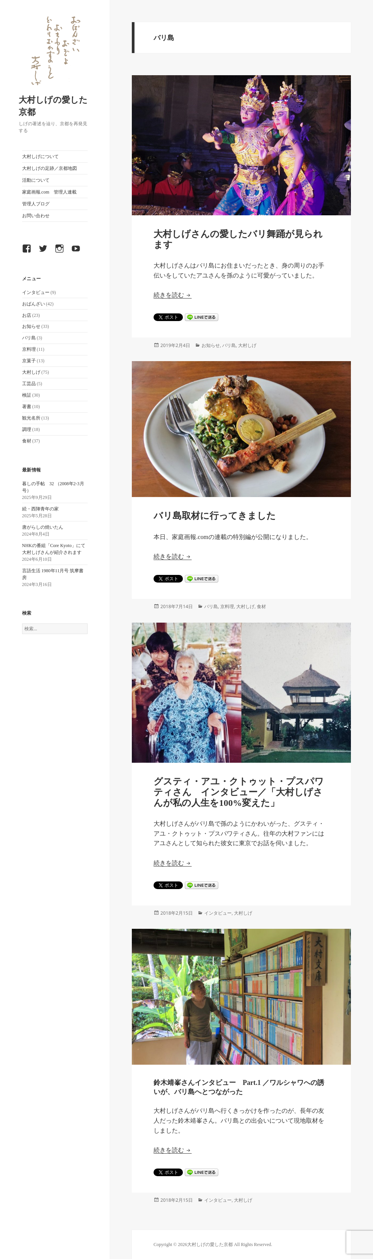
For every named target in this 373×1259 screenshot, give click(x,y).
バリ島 (29, 338)
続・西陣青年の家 (40, 509)
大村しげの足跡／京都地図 (49, 168)
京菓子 (29, 360)
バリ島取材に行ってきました (215, 516)
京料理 (29, 349)
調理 (26, 429)
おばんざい (33, 304)
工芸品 (29, 383)
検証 (26, 395)
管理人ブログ (36, 204)
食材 (26, 441)
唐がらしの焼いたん (42, 527)
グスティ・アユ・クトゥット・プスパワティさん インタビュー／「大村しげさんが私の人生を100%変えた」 (239, 792)
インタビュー (36, 292)
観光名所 (31, 418)
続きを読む (173, 295)
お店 (26, 315)
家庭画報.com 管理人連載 (49, 192)
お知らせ (31, 326)
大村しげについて (40, 156)
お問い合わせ (36, 215)
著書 (26, 406)
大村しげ (31, 372)
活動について (36, 180)
